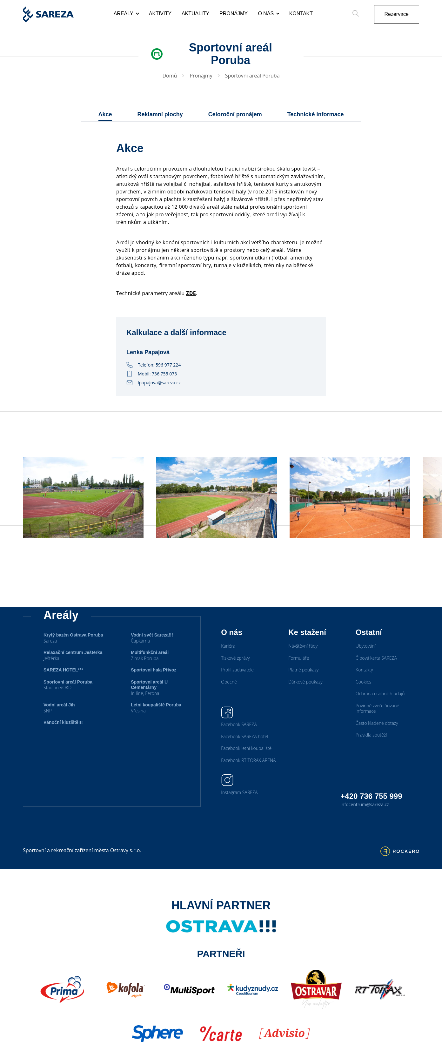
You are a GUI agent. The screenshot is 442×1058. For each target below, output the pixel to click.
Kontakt (301, 13)
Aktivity (160, 13)
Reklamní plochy (160, 114)
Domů (169, 75)
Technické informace (315, 114)
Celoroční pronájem (235, 114)
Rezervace (397, 14)
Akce (105, 114)
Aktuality (195, 13)
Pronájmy (233, 13)
